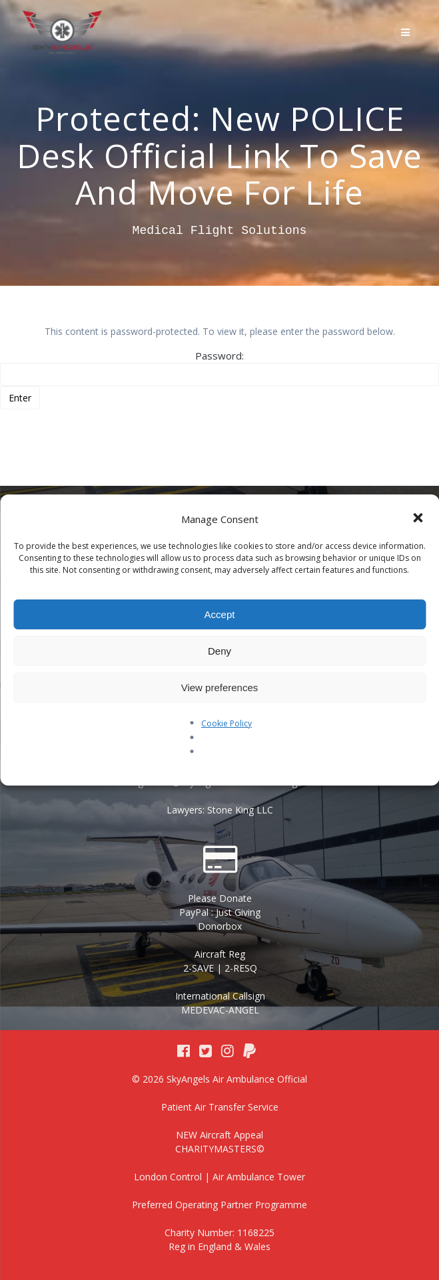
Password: (219, 367)
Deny (219, 651)
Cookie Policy (226, 723)
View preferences (219, 687)
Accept (220, 614)
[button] (418, 519)
